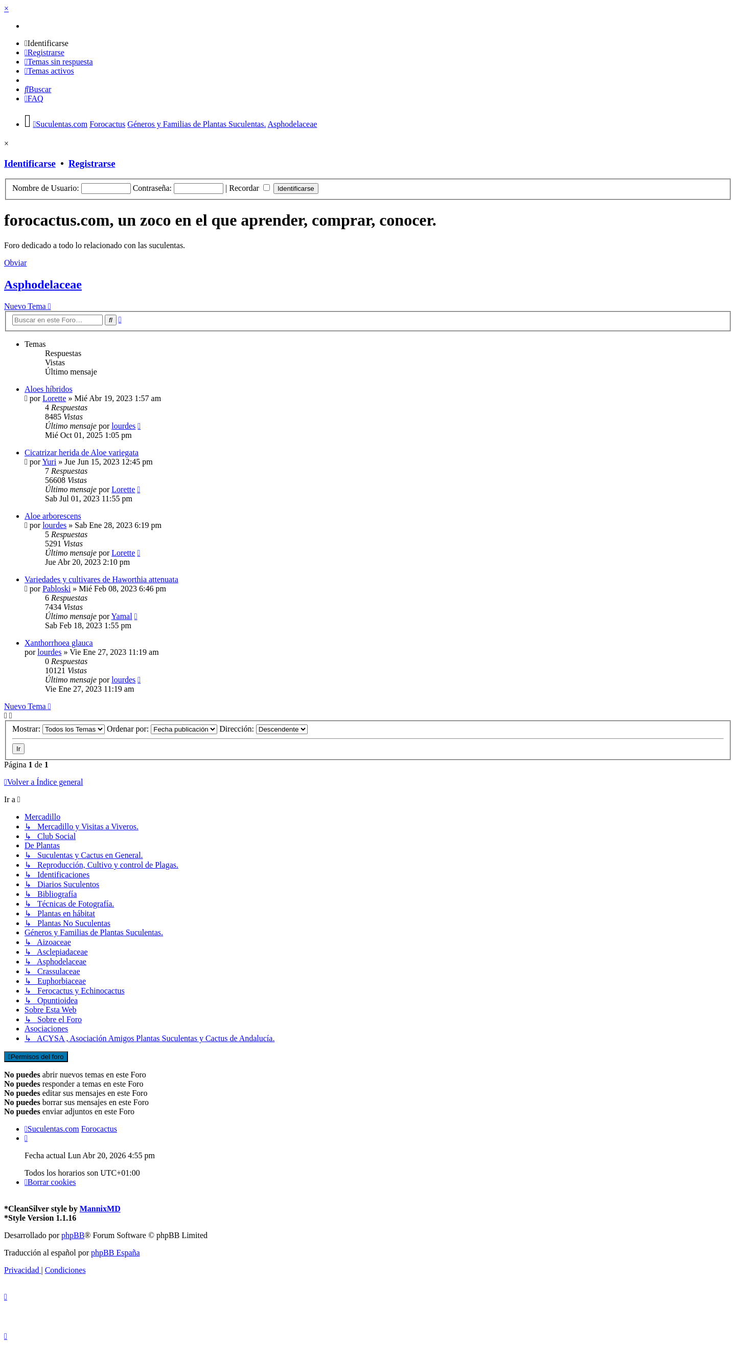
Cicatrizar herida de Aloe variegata (82, 452)
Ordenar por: (162, 728)
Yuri (49, 461)
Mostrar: (58, 728)
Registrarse (91, 163)
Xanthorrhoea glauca (59, 642)
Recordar (249, 188)
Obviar (15, 262)
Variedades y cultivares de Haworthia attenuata (101, 579)
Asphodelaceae (43, 284)
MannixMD (100, 1208)
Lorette (54, 398)
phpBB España (115, 1252)
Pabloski (56, 588)
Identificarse (30, 163)
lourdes (123, 426)
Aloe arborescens (53, 516)
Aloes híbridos (49, 389)
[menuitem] (46, 43)
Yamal (121, 616)
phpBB (72, 1235)
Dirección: (263, 728)
